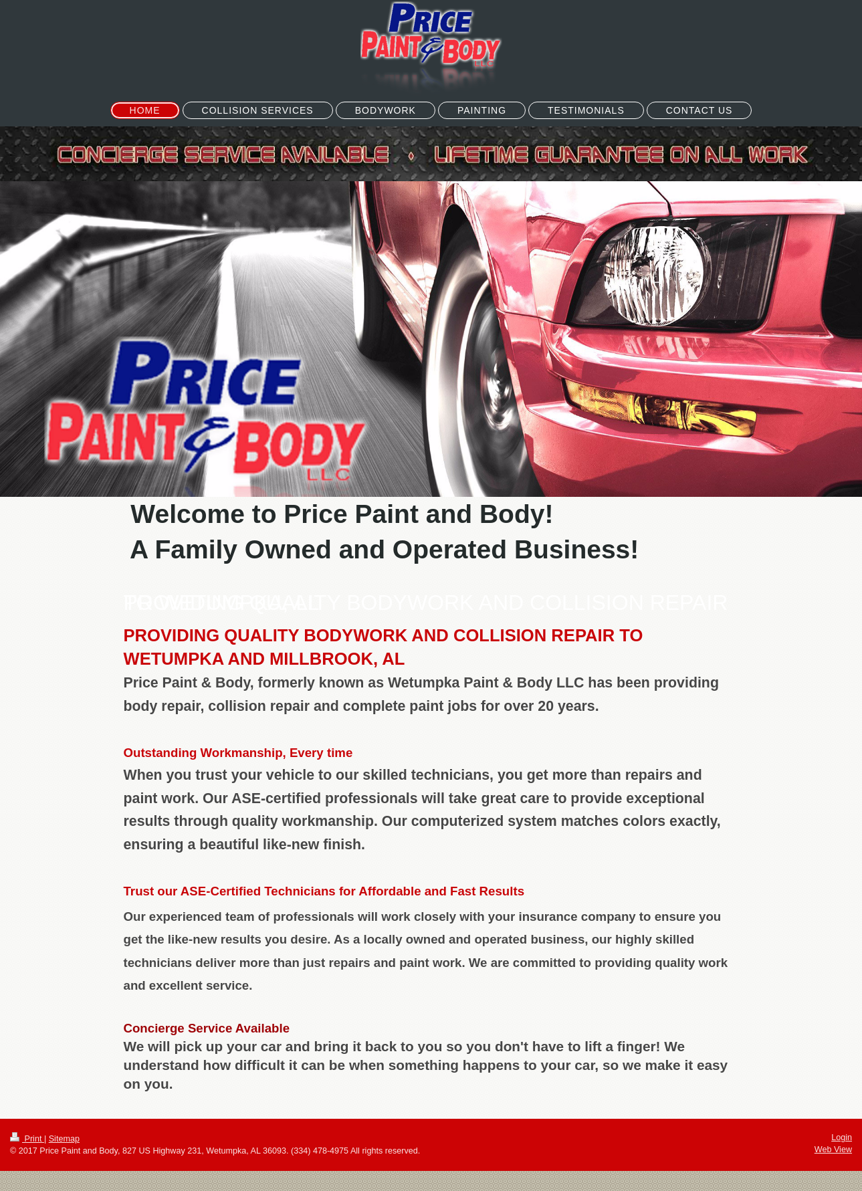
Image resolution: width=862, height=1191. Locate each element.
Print (27, 1139)
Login (841, 1137)
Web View (833, 1149)
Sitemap (64, 1139)
